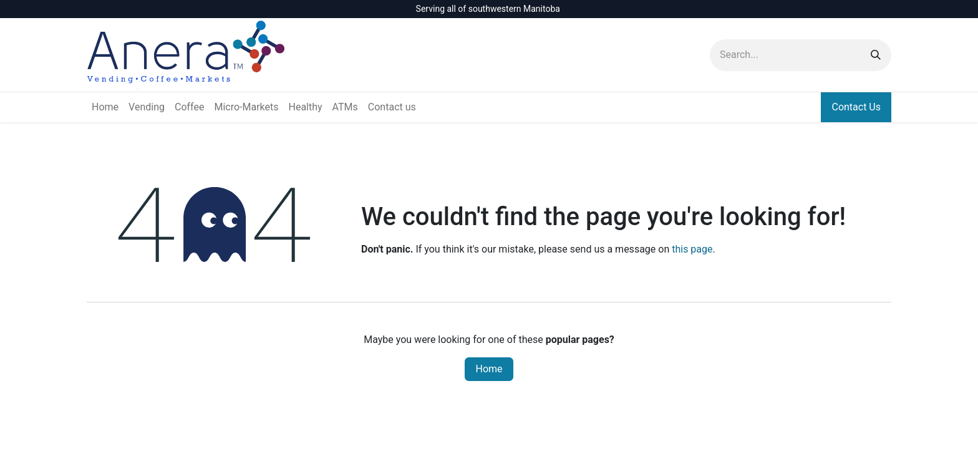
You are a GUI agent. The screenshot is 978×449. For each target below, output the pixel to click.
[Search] (875, 55)
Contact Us (856, 107)
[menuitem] (105, 107)
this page (692, 249)
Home (488, 369)
